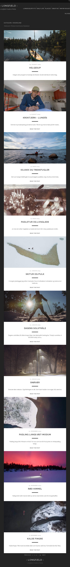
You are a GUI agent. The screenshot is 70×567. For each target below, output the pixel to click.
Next (44, 548)
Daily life (39, 5)
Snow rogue (64, 5)
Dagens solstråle (35, 321)
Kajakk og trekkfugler (35, 162)
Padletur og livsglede (35, 214)
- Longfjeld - (9, 5)
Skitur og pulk (35, 266)
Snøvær (35, 375)
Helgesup (35, 60)
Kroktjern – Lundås (35, 110)
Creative (55, 5)
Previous (27, 548)
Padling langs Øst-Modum (35, 427)
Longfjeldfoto (28, 5)
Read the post (35, 122)
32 (40, 548)
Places (47, 5)
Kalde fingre (35, 531)
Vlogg (67, 8)
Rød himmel (35, 481)
